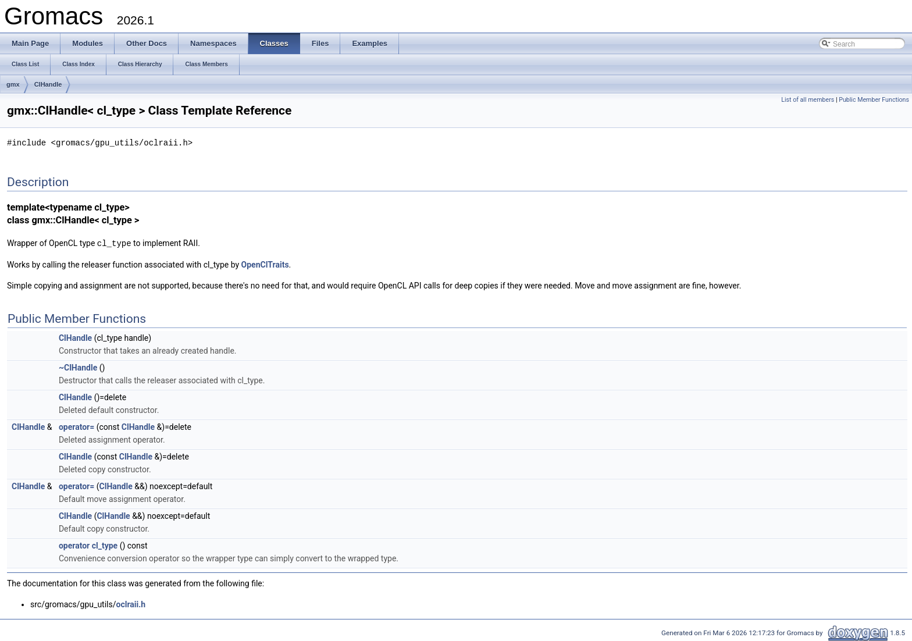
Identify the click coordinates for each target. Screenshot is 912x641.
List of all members (807, 100)
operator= (76, 425)
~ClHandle (78, 366)
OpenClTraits (265, 263)
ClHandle (48, 84)
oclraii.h (131, 603)
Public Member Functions (874, 100)
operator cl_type (88, 544)
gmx (13, 84)
